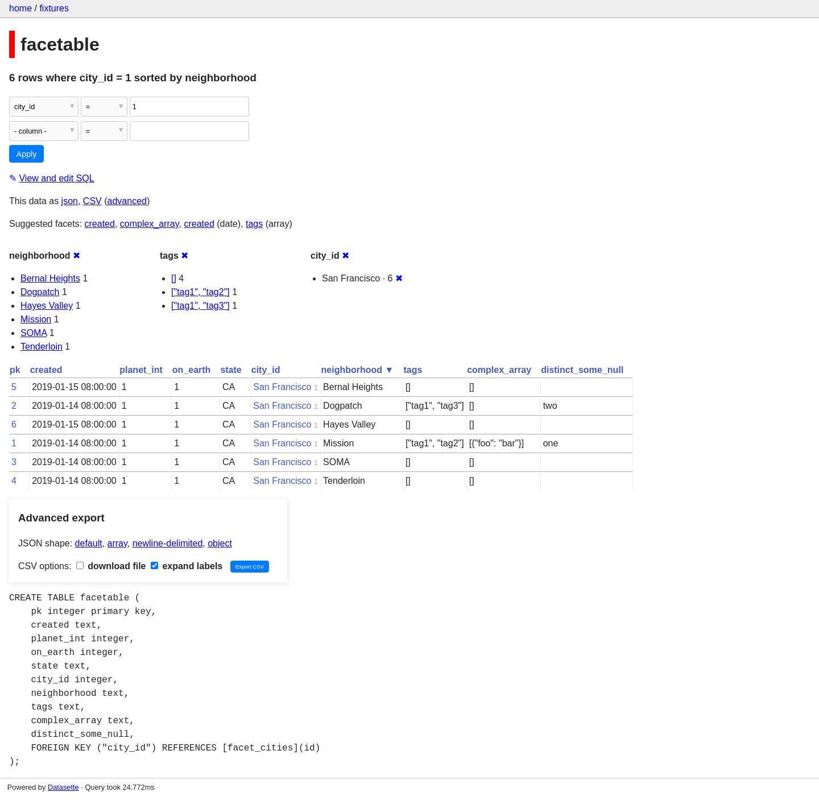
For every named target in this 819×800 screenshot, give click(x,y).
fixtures (54, 8)
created (100, 224)
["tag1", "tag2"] (200, 292)
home (20, 8)
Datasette (63, 787)
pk (15, 370)
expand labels (186, 566)
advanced (127, 201)
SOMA (33, 333)
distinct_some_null (582, 370)
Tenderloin (41, 346)
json (69, 201)
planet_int (141, 370)
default (88, 543)
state (230, 370)
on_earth (191, 370)
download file (111, 566)
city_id (265, 370)
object (220, 543)
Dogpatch (40, 292)
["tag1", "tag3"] (200, 305)
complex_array (149, 224)
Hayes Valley (46, 305)
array (117, 543)
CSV (92, 201)
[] (173, 278)
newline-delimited (168, 543)
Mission (35, 319)
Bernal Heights (50, 278)
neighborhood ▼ (357, 370)
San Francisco (282, 387)
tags (254, 224)
